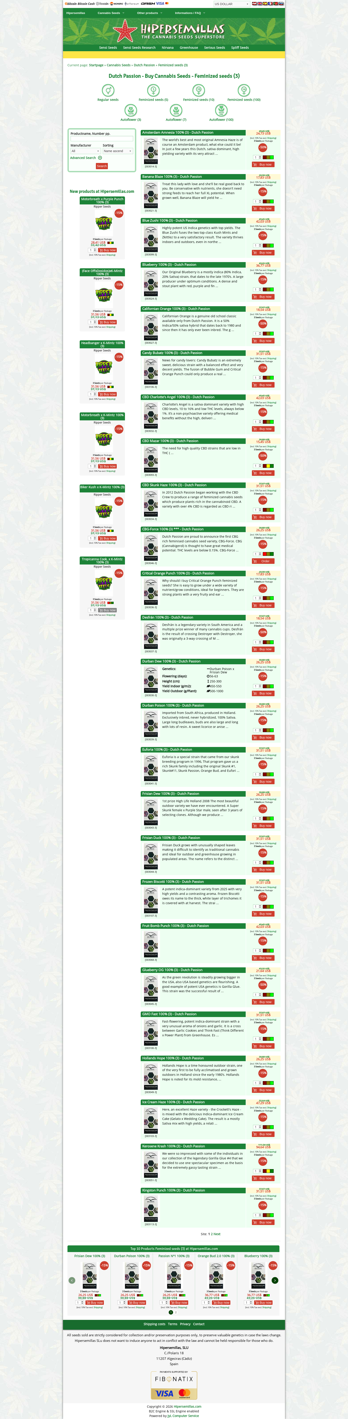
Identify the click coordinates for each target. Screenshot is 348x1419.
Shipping (110, 254)
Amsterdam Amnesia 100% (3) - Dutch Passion (177, 132)
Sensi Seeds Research (139, 47)
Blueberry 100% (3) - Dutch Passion (169, 264)
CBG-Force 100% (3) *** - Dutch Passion (173, 529)
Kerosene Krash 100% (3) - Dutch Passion (173, 1146)
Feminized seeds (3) (173, 65)
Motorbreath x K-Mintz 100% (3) (102, 416)
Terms (172, 1324)
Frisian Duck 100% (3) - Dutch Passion (171, 837)
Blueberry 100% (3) (258, 1256)
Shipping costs (154, 1324)
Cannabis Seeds (109, 13)
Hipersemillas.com (187, 1406)
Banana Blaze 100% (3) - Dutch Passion (172, 176)
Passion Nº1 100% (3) (173, 1256)
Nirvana (168, 47)
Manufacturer (81, 145)
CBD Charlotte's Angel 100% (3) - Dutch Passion (178, 397)
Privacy (185, 1324)
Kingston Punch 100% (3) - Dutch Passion (173, 1190)
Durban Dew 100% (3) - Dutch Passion (171, 661)
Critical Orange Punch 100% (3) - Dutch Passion (178, 573)
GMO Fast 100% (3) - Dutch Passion (169, 1014)
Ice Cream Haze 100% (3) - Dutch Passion (173, 1102)
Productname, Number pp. (90, 133)
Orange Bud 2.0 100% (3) (216, 1256)
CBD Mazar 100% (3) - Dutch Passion (170, 441)
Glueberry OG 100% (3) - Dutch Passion (172, 970)
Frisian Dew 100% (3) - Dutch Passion (170, 793)
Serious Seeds (214, 47)
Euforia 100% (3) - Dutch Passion (167, 749)
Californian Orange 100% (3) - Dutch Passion (176, 308)
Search (102, 166)
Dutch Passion (144, 65)
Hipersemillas (75, 13)
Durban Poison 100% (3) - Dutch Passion (173, 705)
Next (217, 1234)
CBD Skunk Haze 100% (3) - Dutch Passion (174, 485)
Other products (147, 13)
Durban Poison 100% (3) (131, 1256)
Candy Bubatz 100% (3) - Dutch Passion (172, 353)
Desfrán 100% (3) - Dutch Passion (167, 617)
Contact (198, 1324)
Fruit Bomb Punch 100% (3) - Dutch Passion (175, 925)
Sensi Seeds (108, 47)
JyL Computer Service (183, 1416)
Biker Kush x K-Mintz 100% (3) (102, 487)
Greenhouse (189, 47)
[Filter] (102, 138)
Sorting (108, 145)
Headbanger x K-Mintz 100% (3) (102, 344)
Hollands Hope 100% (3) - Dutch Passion (173, 1058)
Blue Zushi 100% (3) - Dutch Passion (169, 220)
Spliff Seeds (240, 47)
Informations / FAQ (188, 13)
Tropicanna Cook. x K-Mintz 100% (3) (102, 560)
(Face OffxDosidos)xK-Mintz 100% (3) (102, 272)
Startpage (96, 65)
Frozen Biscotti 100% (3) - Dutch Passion (173, 881)
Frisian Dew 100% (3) (89, 1256)
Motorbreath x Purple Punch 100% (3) (102, 200)
